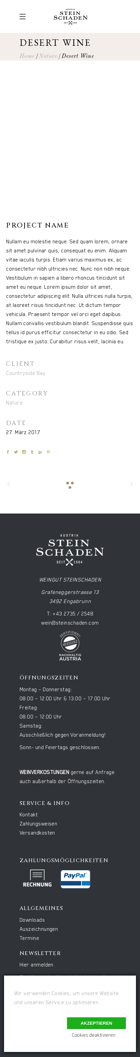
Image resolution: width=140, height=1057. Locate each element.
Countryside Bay (25, 373)
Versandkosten (37, 833)
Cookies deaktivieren (94, 1035)
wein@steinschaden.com (70, 623)
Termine (29, 938)
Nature (48, 56)
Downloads (32, 920)
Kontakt (29, 815)
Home (27, 56)
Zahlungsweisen (38, 824)
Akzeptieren (96, 1023)
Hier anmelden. (37, 965)
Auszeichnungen (39, 929)
